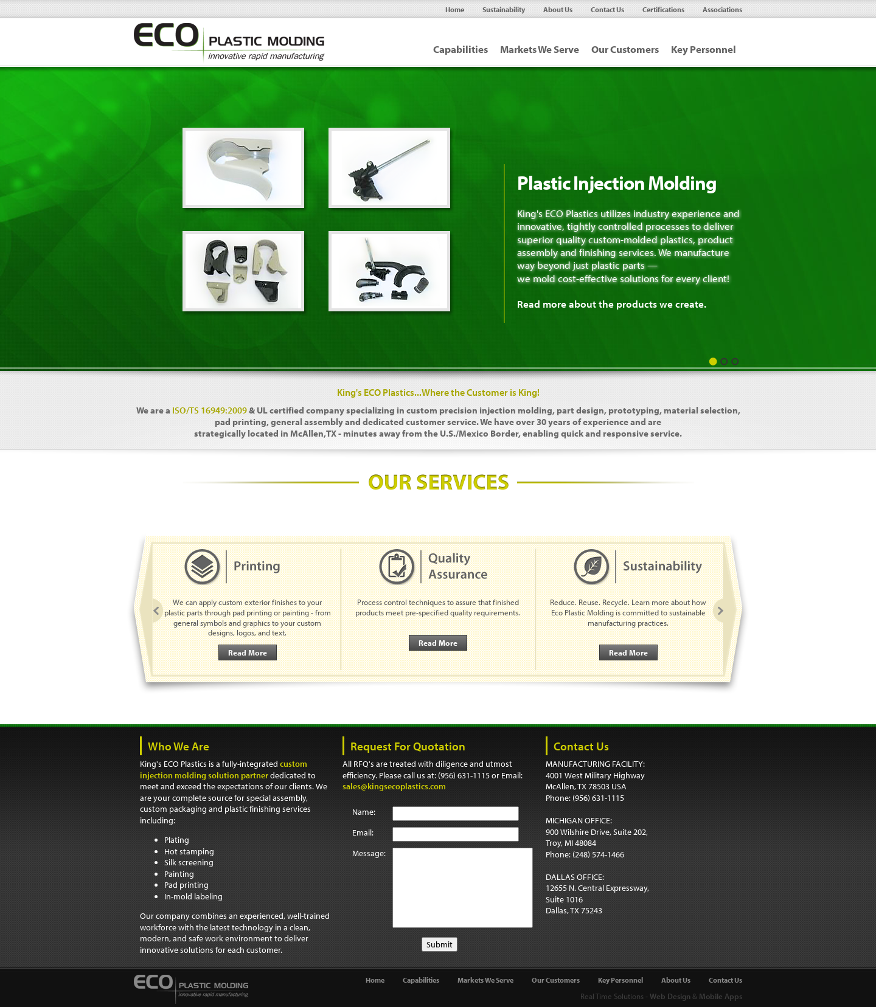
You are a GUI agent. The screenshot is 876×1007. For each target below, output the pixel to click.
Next (716, 611)
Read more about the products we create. (611, 303)
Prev (160, 611)
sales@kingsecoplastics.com (394, 786)
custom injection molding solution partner (223, 769)
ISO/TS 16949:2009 (209, 410)
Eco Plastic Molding (229, 43)
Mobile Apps (720, 996)
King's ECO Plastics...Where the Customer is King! (438, 392)
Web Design (670, 996)
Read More (247, 652)
